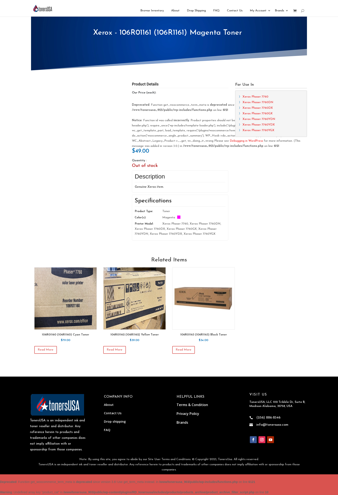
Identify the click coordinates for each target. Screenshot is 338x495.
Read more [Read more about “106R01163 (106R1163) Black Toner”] (183, 349)
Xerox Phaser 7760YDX (259, 124)
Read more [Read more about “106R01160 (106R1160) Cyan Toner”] (45, 349)
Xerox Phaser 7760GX (258, 113)
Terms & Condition (192, 404)
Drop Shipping (196, 10)
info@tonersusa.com (272, 425)
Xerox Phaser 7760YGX (258, 130)
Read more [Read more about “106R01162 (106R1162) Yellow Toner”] (114, 349)
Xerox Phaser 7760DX (258, 108)
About (175, 10)
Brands (279, 10)
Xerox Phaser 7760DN (258, 102)
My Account (258, 10)
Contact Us (235, 10)
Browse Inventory (152, 10)
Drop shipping (115, 421)
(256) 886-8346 (268, 417)
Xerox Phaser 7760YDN (259, 119)
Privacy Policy (188, 413)
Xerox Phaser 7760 (255, 96)
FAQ (216, 10)
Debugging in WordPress (246, 141)
